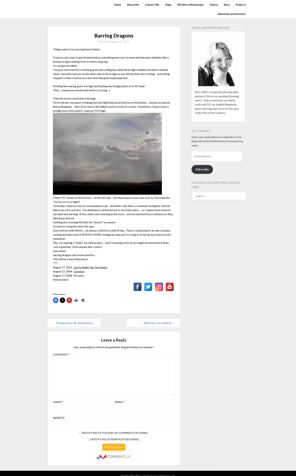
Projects (241, 4)
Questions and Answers (232, 13)
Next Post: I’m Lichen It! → (159, 322)
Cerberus (79, 271)
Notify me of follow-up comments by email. (115, 432)
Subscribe (202, 169)
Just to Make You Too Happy (90, 267)
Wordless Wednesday (190, 4)
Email (120, 401)
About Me (133, 4)
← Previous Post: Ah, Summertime (73, 322)
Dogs (168, 4)
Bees (227, 4)
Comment (61, 354)
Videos (214, 4)
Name (58, 401)
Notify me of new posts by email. (115, 439)
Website (59, 417)
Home (117, 4)
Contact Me (152, 4)
